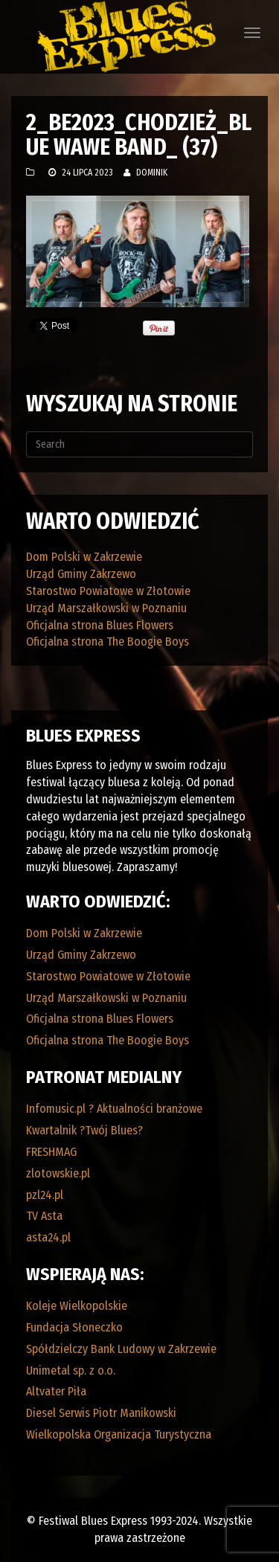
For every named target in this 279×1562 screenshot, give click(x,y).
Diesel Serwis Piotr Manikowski (101, 1413)
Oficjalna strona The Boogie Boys (107, 641)
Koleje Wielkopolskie (76, 1306)
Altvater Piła (56, 1391)
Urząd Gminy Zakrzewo (81, 574)
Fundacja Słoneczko (74, 1327)
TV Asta (44, 1216)
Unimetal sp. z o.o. (70, 1370)
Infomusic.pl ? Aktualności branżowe (114, 1109)
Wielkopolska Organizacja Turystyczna (118, 1434)
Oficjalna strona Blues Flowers (99, 625)
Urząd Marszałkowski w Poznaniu (106, 608)
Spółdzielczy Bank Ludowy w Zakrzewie (121, 1349)
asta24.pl (48, 1237)
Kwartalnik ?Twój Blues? (84, 1130)
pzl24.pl (44, 1195)
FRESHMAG (51, 1152)
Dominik (151, 172)
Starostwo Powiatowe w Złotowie (108, 591)
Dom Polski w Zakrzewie (84, 557)
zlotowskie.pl (58, 1173)
